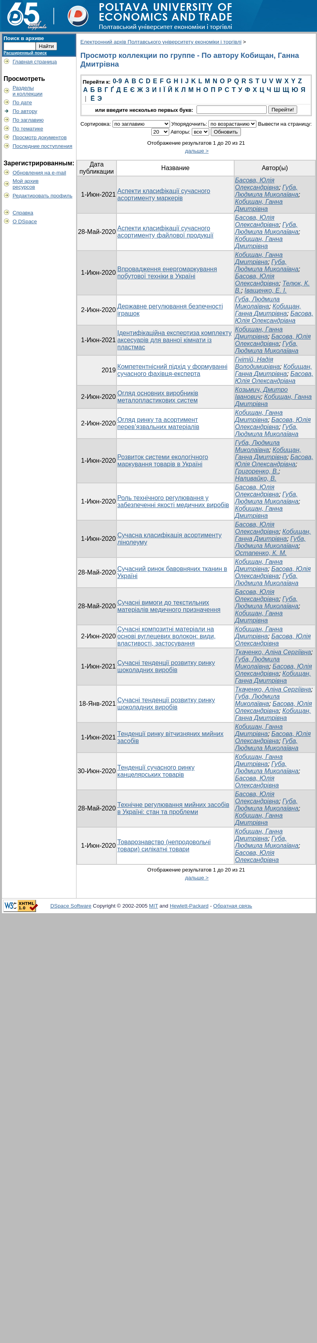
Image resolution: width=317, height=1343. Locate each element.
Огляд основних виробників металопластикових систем (157, 397)
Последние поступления (43, 146)
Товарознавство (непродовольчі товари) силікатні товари (163, 846)
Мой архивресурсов (26, 184)
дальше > (197, 151)
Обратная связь (232, 906)
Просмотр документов (40, 137)
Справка (23, 213)
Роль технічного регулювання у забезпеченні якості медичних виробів (173, 501)
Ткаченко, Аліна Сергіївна (273, 652)
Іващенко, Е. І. (265, 290)
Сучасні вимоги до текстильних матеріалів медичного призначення (168, 606)
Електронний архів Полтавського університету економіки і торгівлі (161, 42)
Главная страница (35, 62)
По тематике (28, 129)
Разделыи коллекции (28, 91)
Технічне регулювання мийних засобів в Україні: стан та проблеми (173, 808)
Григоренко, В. (256, 471)
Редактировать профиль (43, 196)
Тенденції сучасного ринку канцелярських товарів (156, 771)
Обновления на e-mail (39, 173)
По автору (25, 111)
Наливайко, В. (255, 478)
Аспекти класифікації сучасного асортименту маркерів (163, 194)
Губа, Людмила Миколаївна (266, 191)
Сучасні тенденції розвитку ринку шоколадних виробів (166, 666)
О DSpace (25, 221)
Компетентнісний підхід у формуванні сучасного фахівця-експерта (172, 370)
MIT (153, 906)
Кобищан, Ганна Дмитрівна (259, 205)
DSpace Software (71, 906)
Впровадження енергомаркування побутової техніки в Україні (167, 273)
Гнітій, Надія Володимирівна (257, 363)
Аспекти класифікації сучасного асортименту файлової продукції (165, 232)
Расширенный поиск (25, 52)
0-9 (117, 81)
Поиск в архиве (24, 38)
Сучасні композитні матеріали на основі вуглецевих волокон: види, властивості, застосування (166, 636)
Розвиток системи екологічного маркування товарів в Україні (162, 460)
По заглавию (28, 120)
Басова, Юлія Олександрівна (257, 184)
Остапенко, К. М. (260, 553)
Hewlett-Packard (189, 906)
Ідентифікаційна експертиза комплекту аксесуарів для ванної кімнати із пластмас (174, 340)
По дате (22, 102)
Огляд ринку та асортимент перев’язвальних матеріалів (158, 423)
